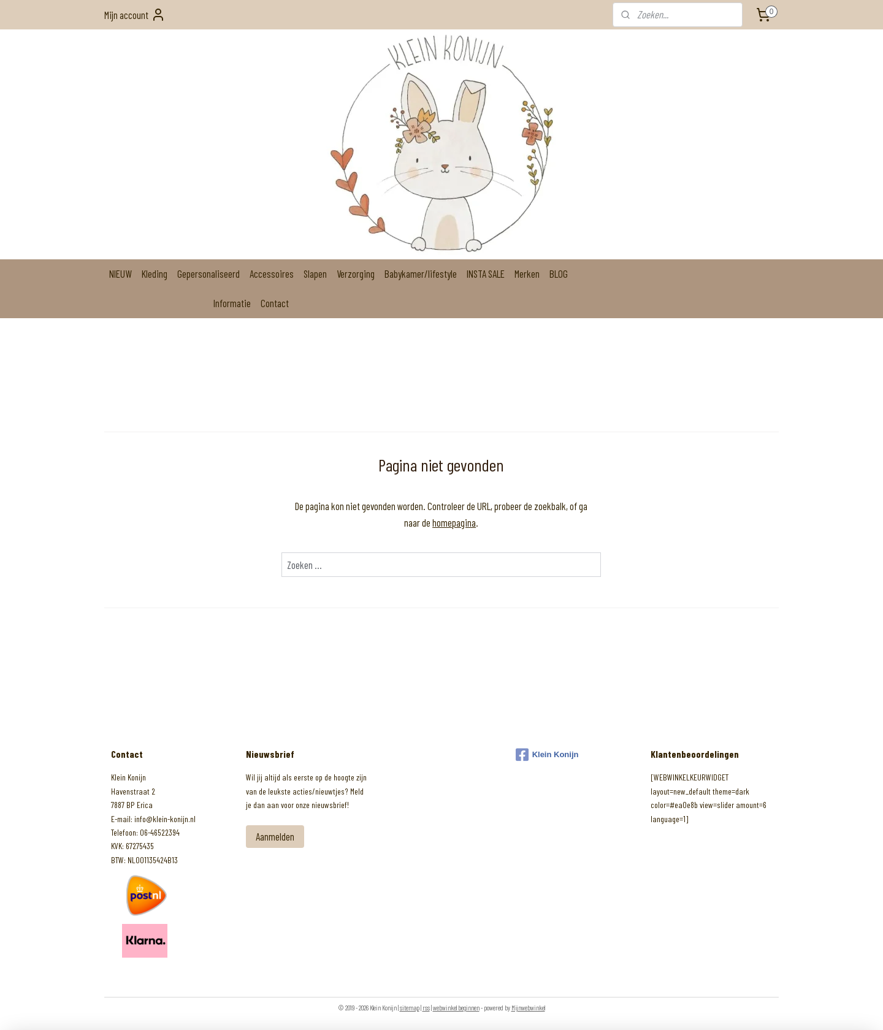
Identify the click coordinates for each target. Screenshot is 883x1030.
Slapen (315, 273)
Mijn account (135, 14)
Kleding (154, 273)
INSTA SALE (486, 273)
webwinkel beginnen (456, 1008)
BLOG (558, 273)
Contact (275, 303)
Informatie (232, 303)
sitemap (409, 1008)
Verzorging (356, 273)
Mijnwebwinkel (528, 1008)
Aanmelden (275, 836)
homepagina (454, 522)
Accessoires (272, 273)
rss (426, 1008)
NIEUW (120, 273)
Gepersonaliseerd (208, 273)
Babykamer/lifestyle (420, 273)
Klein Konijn (547, 754)
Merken (527, 273)
